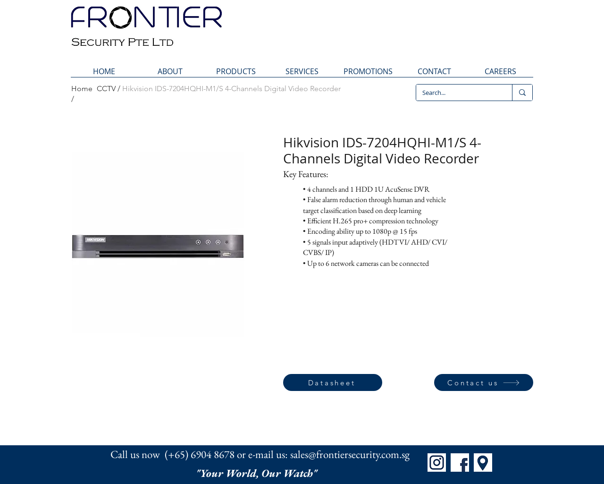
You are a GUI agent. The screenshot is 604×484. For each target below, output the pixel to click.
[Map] (483, 462)
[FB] (460, 462)
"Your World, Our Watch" (257, 473)
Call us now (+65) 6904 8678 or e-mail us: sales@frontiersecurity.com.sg (260, 454)
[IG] (437, 462)
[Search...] (457, 93)
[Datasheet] (332, 382)
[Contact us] (483, 382)
